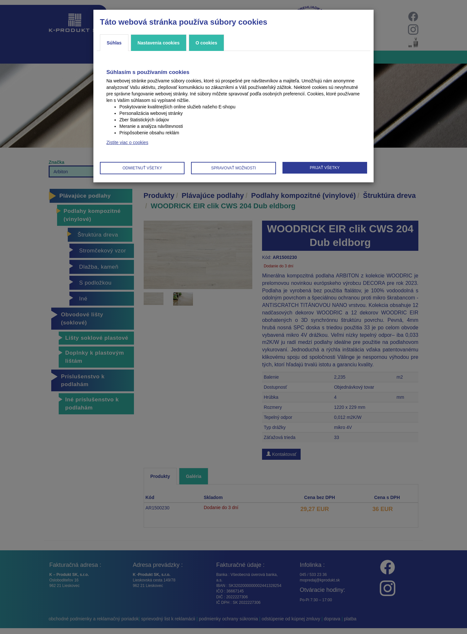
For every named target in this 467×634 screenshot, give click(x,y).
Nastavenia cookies (159, 42)
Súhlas (114, 42)
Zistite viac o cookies (127, 142)
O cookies (206, 42)
